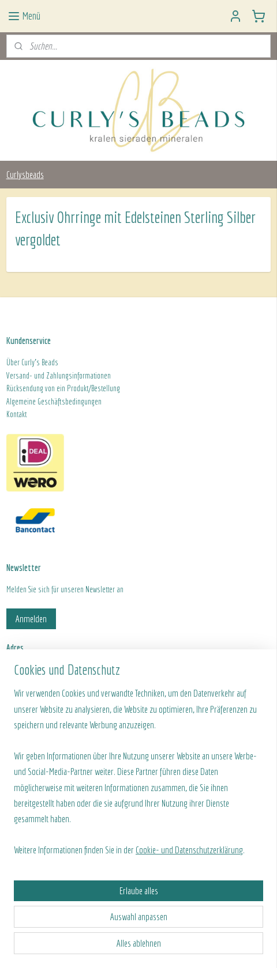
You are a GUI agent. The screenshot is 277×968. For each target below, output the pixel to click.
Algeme (16, 401)
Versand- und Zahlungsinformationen (58, 375)
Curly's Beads (39, 362)
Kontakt (16, 414)
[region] (138, 776)
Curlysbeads (25, 174)
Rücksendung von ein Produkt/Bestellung (63, 388)
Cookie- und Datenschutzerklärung (189, 849)
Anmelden (31, 618)
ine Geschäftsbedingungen (64, 401)
